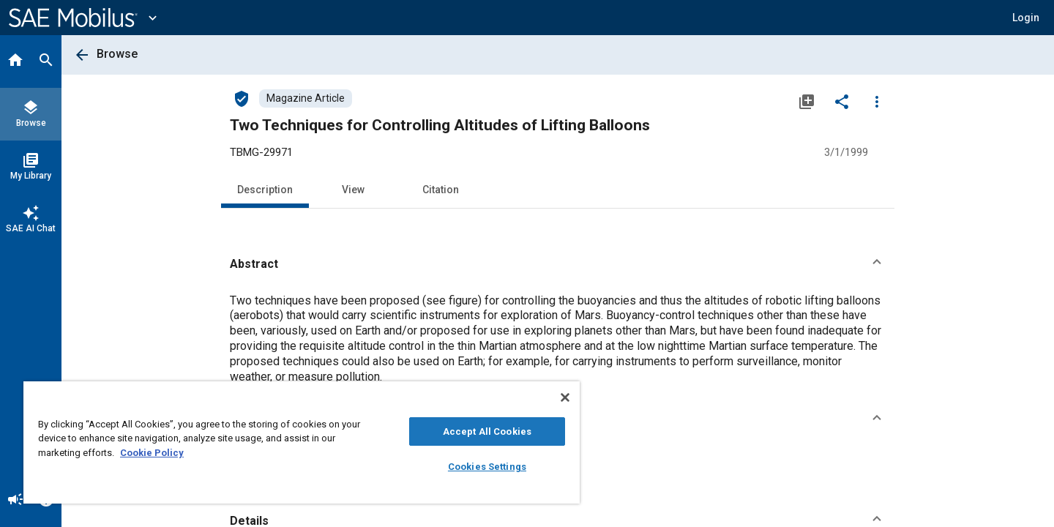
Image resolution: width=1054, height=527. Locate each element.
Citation (440, 189)
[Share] (841, 101)
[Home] (15, 61)
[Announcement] (15, 500)
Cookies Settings (487, 466)
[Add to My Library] (806, 101)
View (353, 189)
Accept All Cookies (487, 431)
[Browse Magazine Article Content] (305, 98)
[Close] (565, 397)
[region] (301, 442)
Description (265, 189)
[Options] (877, 101)
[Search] (46, 61)
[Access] (241, 98)
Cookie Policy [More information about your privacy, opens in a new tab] (152, 452)
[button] (557, 264)
